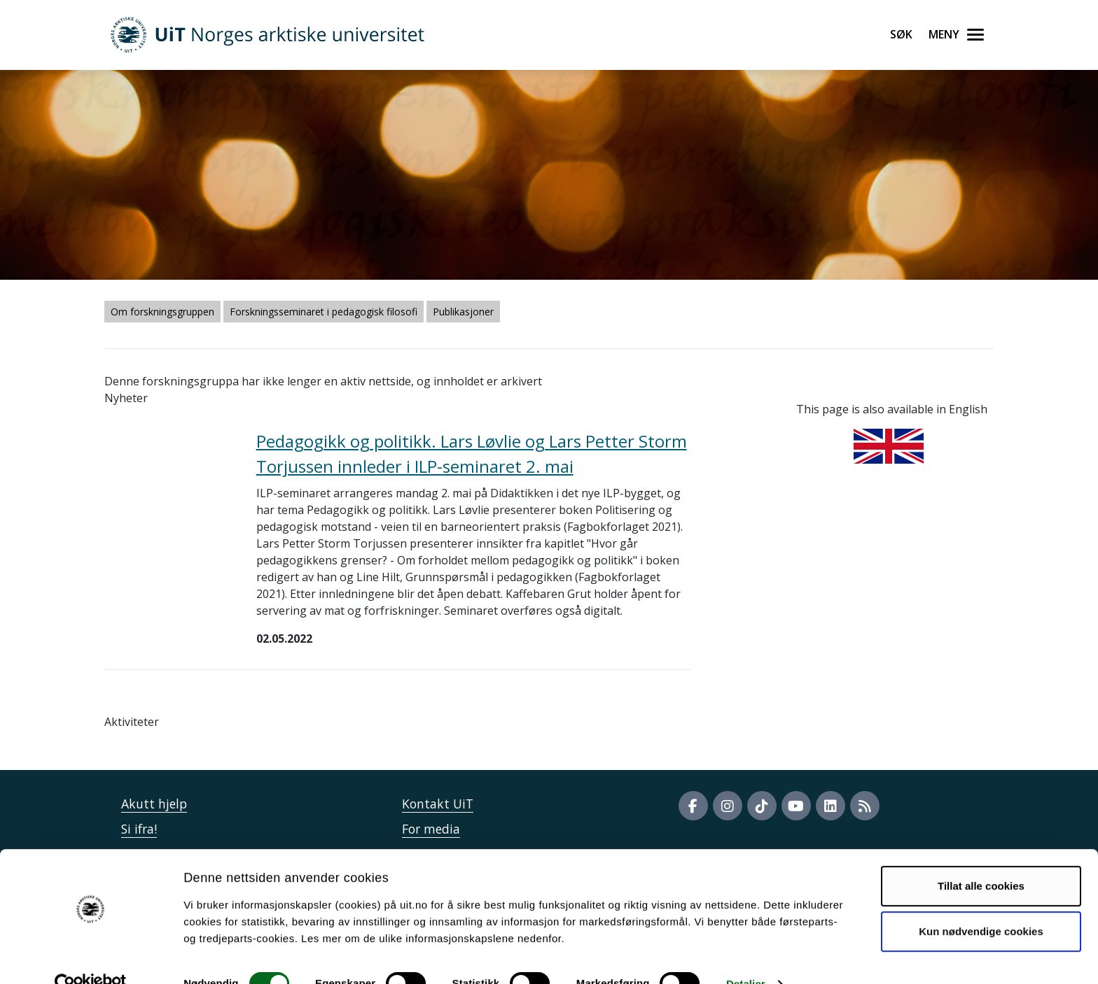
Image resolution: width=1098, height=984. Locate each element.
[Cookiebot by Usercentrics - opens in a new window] (90, 956)
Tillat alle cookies (981, 858)
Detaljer (745, 956)
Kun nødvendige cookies (981, 904)
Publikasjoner (463, 311)
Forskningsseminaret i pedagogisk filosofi (323, 311)
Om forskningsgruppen (162, 311)
